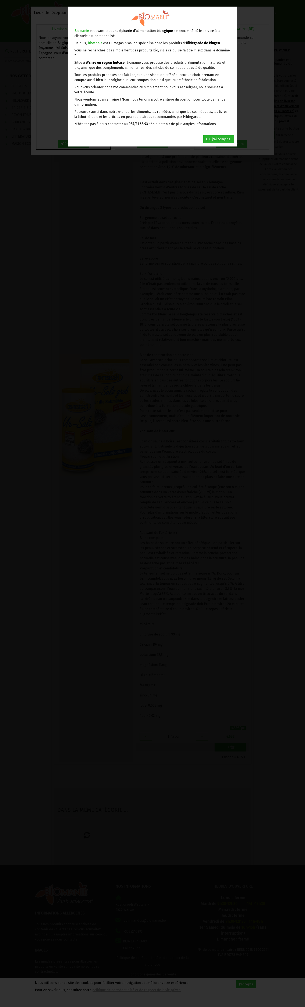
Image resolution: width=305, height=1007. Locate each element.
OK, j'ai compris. (218, 139)
